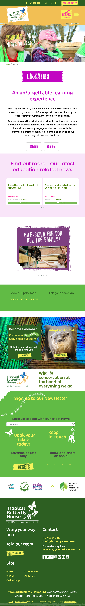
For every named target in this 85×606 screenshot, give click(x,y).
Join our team (19, 544)
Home (9, 571)
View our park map (24, 293)
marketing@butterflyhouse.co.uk (61, 549)
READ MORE (13, 196)
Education (24, 203)
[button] (76, 14)
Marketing (24, 199)
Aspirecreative (70, 601)
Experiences (31, 571)
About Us (29, 575)
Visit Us (10, 575)
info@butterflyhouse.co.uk (60, 541)
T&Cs (11, 601)
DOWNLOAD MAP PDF (24, 299)
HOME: (8, 64)
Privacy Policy (21, 601)
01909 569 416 (52, 537)
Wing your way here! (20, 531)
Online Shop (13, 580)
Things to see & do (61, 293)
